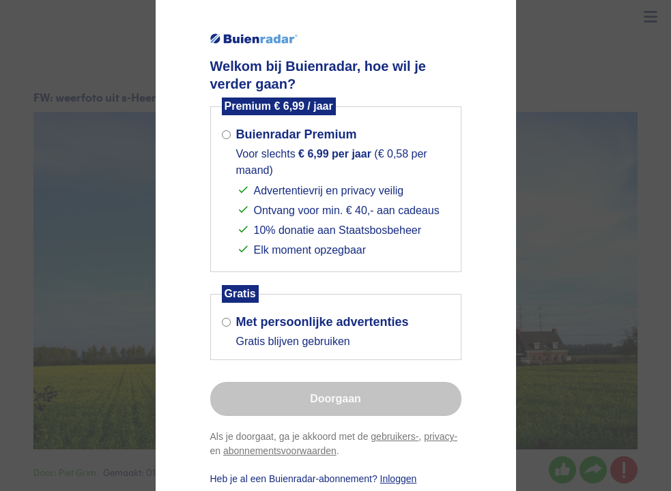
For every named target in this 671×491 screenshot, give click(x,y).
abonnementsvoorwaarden (280, 450)
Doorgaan (335, 398)
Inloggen (398, 478)
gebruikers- (394, 436)
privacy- (440, 436)
